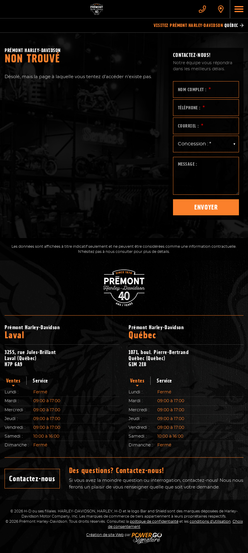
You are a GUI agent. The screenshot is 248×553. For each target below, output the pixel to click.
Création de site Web (105, 535)
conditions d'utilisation (210, 521)
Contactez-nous (32, 478)
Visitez (198, 25)
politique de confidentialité (154, 521)
